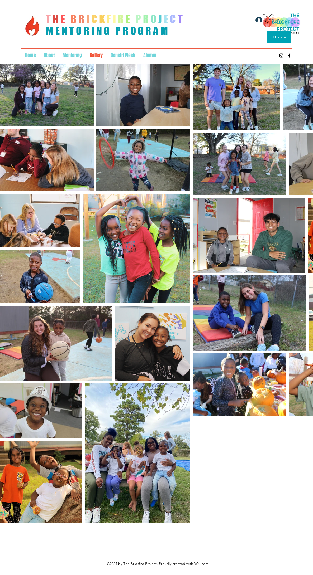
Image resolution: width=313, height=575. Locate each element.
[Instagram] (281, 55)
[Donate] (279, 37)
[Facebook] (289, 55)
